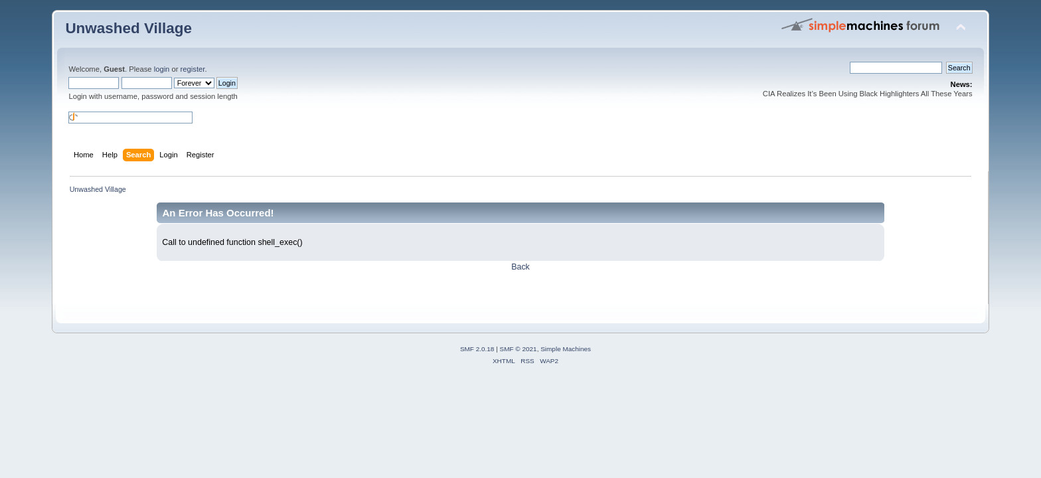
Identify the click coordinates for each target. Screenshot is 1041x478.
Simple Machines (565, 349)
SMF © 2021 (518, 349)
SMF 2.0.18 (477, 349)
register (193, 69)
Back (520, 267)
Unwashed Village (128, 28)
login (162, 69)
